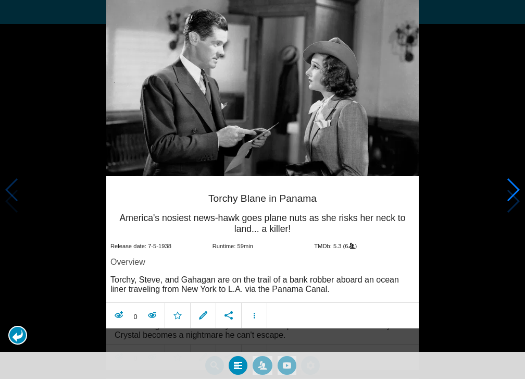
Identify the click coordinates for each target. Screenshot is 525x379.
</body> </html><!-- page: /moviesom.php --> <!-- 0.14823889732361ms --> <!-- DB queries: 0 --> (262, 189)
